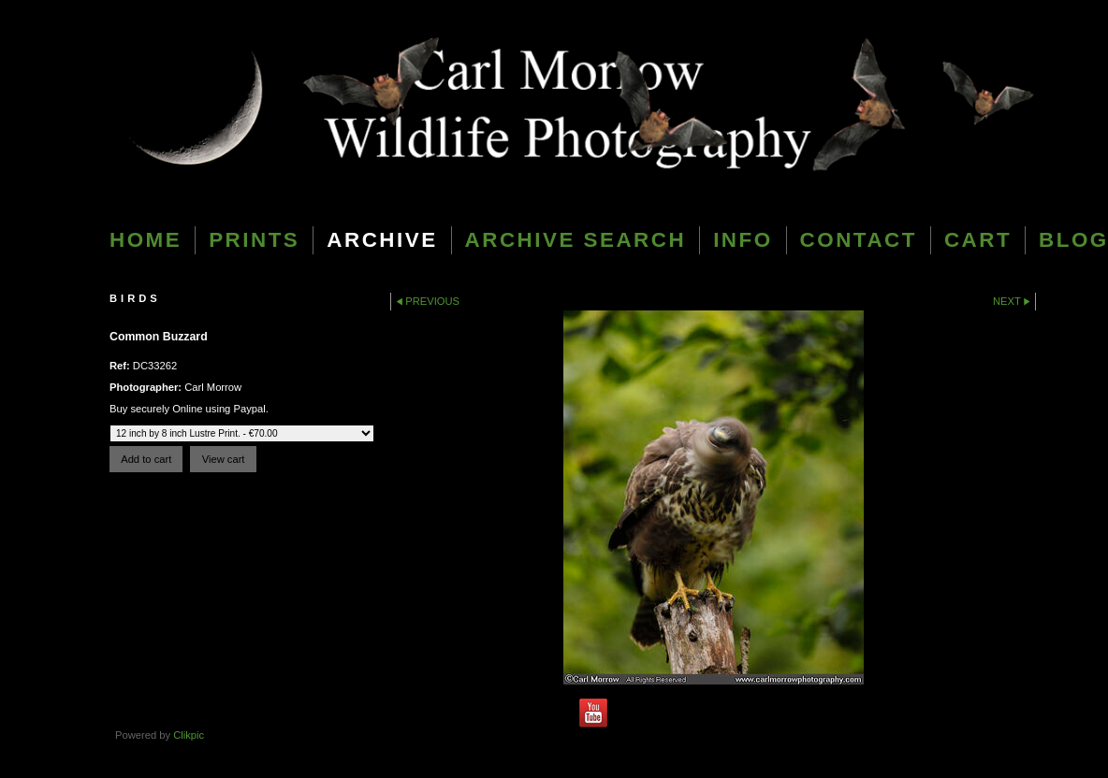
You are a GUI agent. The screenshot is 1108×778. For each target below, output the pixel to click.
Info (742, 240)
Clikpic (188, 735)
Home (145, 240)
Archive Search (576, 240)
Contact (858, 240)
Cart (978, 240)
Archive (382, 240)
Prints (254, 240)
